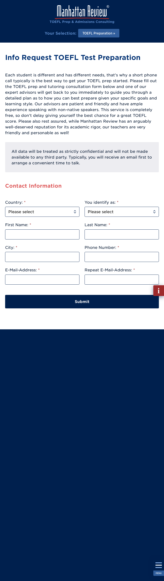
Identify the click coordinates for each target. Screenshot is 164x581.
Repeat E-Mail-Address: (110, 270)
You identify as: (102, 202)
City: (11, 247)
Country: (15, 202)
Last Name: (97, 225)
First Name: (18, 225)
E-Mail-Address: (22, 270)
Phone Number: (102, 247)
